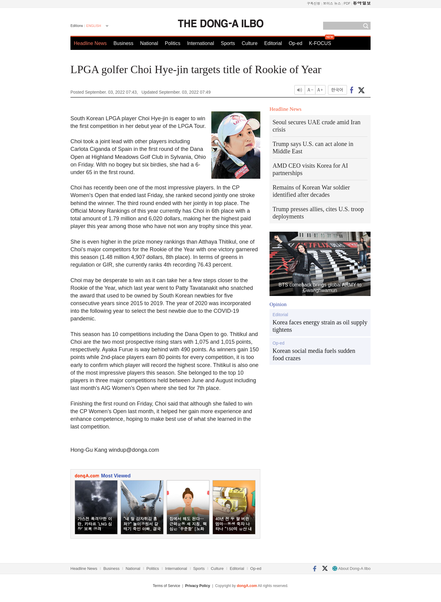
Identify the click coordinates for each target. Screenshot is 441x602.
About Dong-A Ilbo (351, 568)
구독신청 (313, 3)
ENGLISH (93, 26)
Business (124, 43)
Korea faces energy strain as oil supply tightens (320, 326)
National (149, 43)
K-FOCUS (320, 43)
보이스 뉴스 (332, 3)
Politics (172, 43)
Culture (250, 43)
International (200, 43)
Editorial (273, 43)
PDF (347, 3)
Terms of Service (166, 586)
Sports (228, 43)
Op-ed (295, 43)
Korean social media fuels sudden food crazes (314, 354)
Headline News (90, 43)
